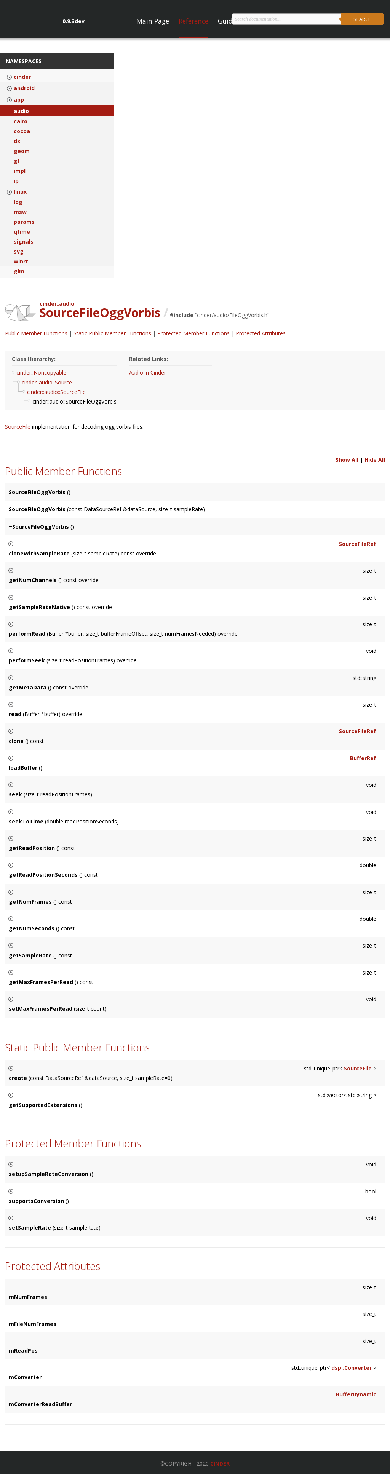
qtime (22, 232)
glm (19, 271)
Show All (347, 459)
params (24, 222)
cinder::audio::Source (47, 382)
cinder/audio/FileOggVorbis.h (232, 315)
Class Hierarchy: (34, 358)
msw (20, 212)
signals (24, 242)
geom (22, 151)
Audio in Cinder (147, 372)
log (18, 202)
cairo (20, 121)
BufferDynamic (356, 1394)
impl (20, 171)
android (24, 88)
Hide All (374, 459)
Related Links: (148, 358)
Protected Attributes (261, 333)
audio (21, 111)
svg (19, 252)
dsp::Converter (351, 1367)
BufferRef (363, 758)
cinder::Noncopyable (41, 372)
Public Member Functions (36, 333)
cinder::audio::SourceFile (56, 392)
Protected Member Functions (193, 333)
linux (20, 192)
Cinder (220, 1463)
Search (362, 19)
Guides (228, 21)
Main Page (152, 21)
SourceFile (18, 426)
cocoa (22, 131)
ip (16, 181)
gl (16, 161)
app (19, 100)
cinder (22, 77)
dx (17, 141)
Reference (193, 21)
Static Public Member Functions (112, 333)
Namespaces (24, 61)
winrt (21, 261)
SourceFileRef (357, 543)
